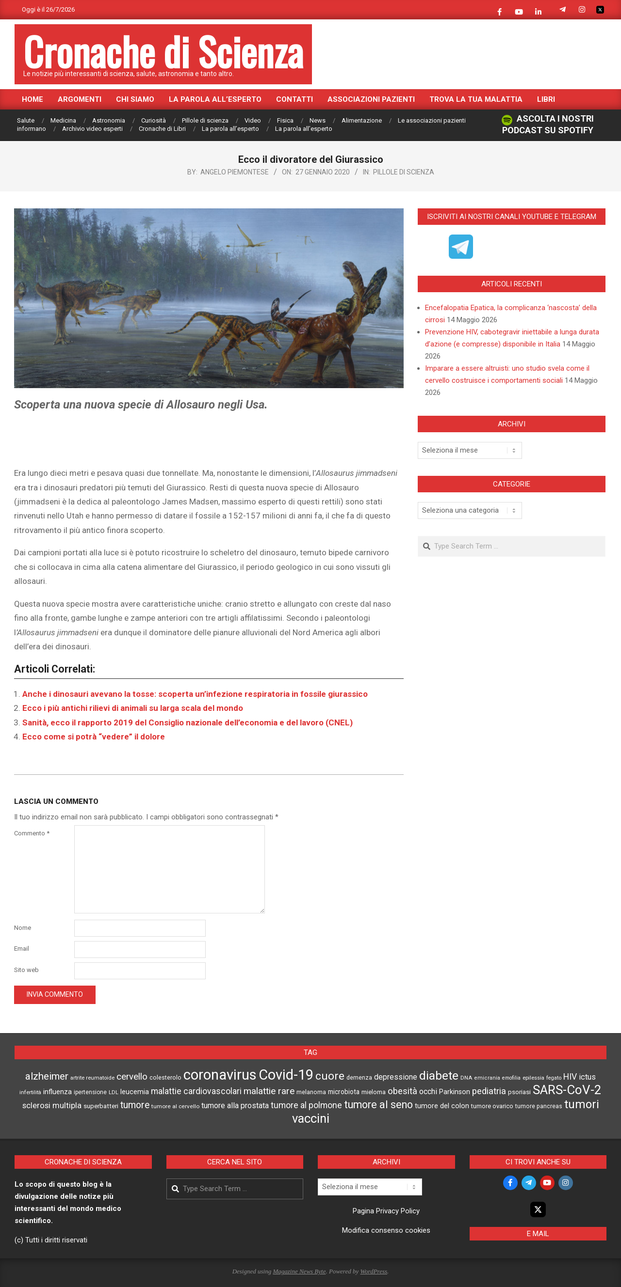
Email (21, 948)
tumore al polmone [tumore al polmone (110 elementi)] (306, 1105)
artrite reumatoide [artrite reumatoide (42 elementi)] (92, 1078)
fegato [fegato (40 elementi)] (553, 1078)
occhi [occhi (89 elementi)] (428, 1091)
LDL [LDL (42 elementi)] (113, 1092)
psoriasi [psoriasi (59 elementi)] (519, 1092)
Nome (22, 927)
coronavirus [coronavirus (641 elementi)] (220, 1075)
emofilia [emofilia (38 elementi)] (511, 1078)
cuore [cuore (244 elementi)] (329, 1076)
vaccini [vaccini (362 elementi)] (310, 1118)
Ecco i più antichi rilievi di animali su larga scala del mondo (132, 708)
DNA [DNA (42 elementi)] (466, 1078)
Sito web (26, 969)
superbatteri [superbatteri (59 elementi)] (100, 1106)
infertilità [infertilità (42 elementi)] (30, 1092)
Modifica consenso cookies (386, 1230)
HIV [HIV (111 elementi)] (570, 1077)
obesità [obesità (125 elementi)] (402, 1091)
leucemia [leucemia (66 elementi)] (134, 1092)
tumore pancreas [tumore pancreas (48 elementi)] (538, 1106)
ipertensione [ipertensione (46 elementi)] (90, 1092)
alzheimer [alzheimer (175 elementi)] (46, 1076)
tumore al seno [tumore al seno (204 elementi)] (378, 1105)
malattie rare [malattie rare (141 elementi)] (269, 1091)
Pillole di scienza (403, 172)
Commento (31, 833)
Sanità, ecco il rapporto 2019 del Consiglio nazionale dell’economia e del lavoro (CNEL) (187, 722)
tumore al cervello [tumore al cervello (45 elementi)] (175, 1106)
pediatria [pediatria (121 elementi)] (489, 1091)
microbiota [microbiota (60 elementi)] (344, 1092)
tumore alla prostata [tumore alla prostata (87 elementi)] (235, 1105)
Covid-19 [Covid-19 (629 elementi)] (286, 1075)
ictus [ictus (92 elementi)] (587, 1077)
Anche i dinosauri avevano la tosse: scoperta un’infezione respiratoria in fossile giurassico (195, 694)
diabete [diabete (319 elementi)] (438, 1075)
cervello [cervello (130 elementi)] (131, 1076)
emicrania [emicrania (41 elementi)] (487, 1078)
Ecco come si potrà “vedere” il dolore (93, 736)
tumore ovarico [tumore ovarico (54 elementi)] (492, 1106)
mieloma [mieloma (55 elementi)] (373, 1092)
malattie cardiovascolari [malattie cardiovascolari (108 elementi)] (196, 1091)
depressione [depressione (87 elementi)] (395, 1077)
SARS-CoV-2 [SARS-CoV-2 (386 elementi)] (567, 1090)
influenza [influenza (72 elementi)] (57, 1091)
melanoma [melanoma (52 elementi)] (311, 1092)
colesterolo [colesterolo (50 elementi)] (165, 1077)
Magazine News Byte (299, 1271)
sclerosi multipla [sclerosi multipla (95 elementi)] (52, 1105)
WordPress (373, 1271)
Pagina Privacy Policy (386, 1211)
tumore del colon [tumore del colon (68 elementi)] (442, 1106)
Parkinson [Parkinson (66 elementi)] (454, 1092)
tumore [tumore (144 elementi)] (134, 1105)
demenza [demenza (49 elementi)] (359, 1077)
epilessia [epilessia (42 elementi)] (533, 1078)
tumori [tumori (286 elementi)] (581, 1104)
